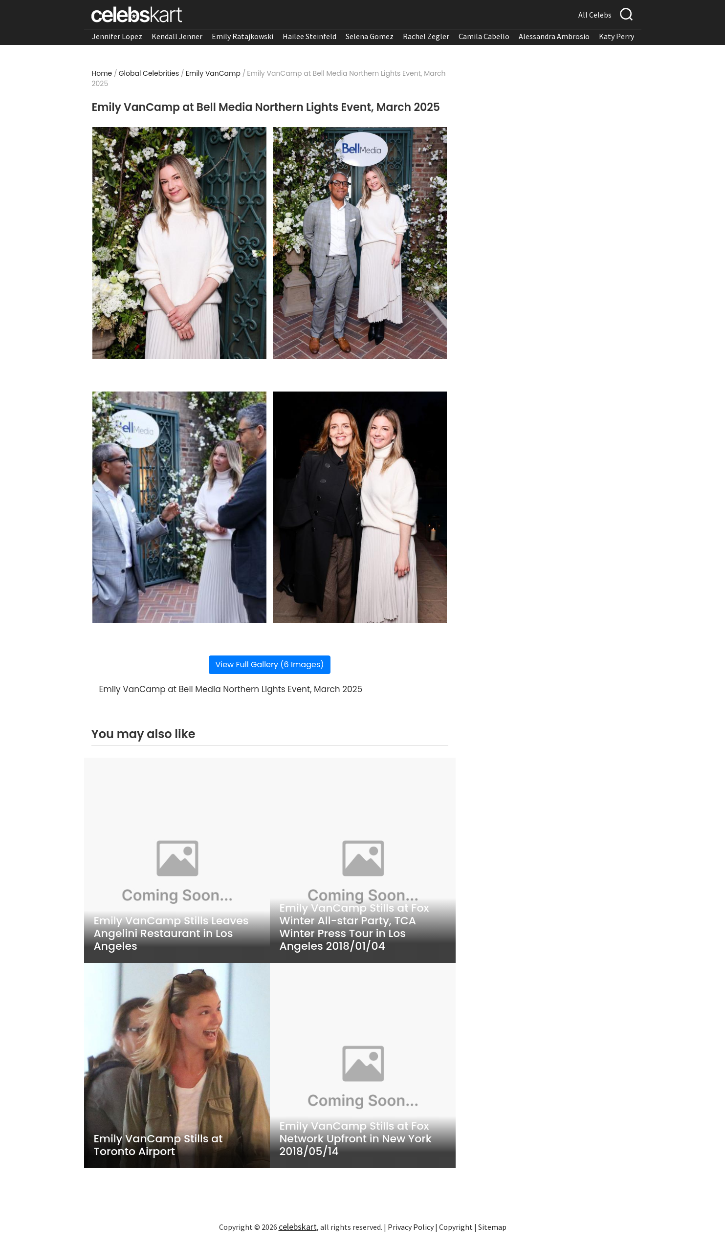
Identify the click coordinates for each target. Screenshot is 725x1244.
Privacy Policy (411, 1227)
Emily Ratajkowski (242, 36)
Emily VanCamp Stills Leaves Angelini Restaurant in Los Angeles (171, 934)
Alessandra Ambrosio (554, 36)
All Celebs (595, 15)
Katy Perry (616, 36)
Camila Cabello (484, 36)
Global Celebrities (149, 73)
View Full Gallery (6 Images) (269, 664)
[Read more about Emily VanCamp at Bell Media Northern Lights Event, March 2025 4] (359, 507)
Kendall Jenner (177, 36)
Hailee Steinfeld (309, 36)
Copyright (456, 1227)
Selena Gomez (370, 36)
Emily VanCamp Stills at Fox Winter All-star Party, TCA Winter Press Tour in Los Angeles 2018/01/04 (354, 927)
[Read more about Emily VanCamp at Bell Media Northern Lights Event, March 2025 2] (359, 243)
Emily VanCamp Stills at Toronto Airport (158, 1145)
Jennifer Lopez (117, 36)
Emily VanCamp (213, 73)
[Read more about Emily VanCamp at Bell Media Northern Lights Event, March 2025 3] (179, 507)
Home (102, 73)
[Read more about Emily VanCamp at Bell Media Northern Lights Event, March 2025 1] (179, 243)
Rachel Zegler (426, 36)
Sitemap (492, 1227)
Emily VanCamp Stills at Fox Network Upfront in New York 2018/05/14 (356, 1139)
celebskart (298, 1226)
